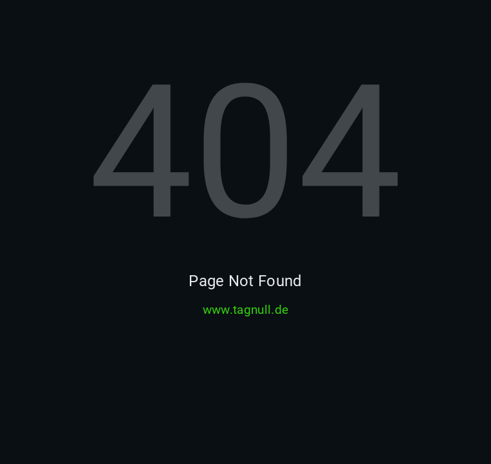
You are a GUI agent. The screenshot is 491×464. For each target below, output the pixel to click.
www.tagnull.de (246, 310)
